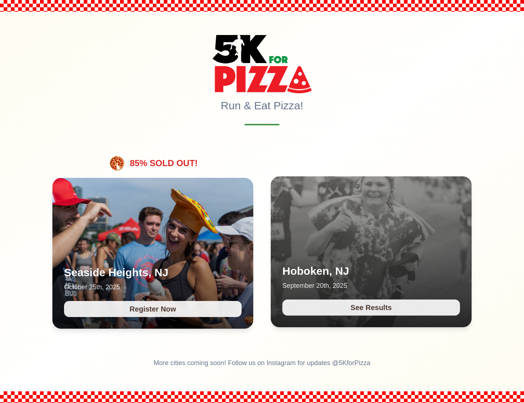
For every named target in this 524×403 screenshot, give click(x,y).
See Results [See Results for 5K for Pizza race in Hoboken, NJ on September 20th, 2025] (371, 308)
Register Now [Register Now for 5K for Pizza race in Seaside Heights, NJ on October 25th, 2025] (153, 309)
